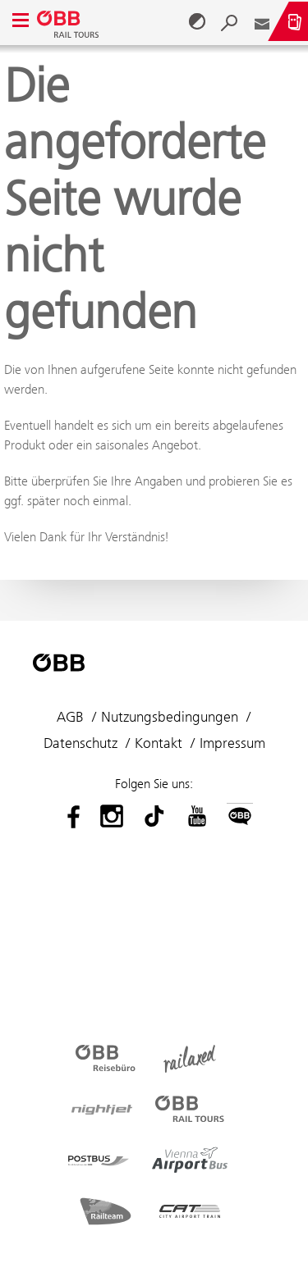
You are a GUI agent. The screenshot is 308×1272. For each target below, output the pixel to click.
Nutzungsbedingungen (169, 717)
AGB (70, 717)
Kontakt (158, 743)
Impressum (232, 743)
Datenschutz (80, 743)
